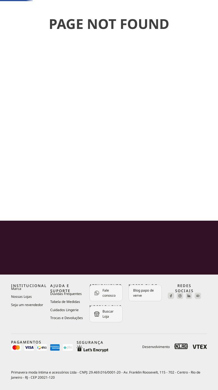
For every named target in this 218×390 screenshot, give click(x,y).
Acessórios (18, 147)
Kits (10, 100)
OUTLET (17, 200)
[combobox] (47, 17)
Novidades (17, 47)
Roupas (13, 129)
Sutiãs (12, 65)
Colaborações (21, 181)
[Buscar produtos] (33, 17)
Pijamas (14, 112)
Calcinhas (17, 82)
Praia (11, 164)
